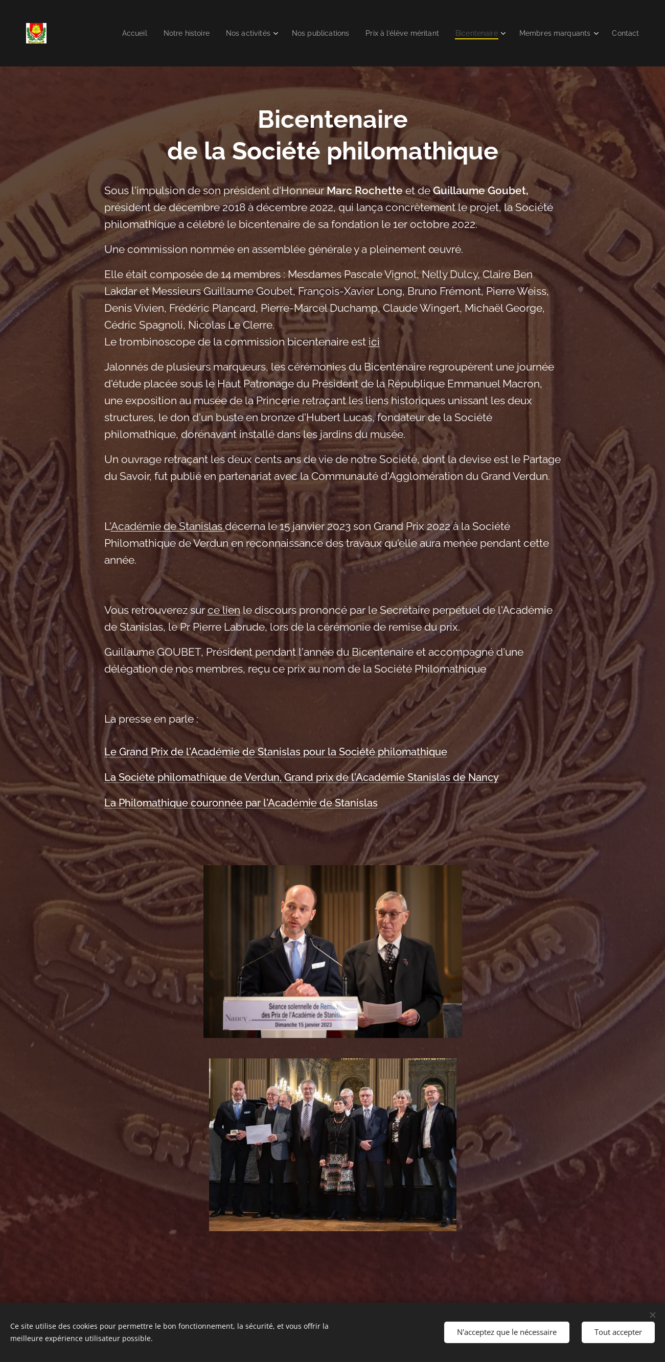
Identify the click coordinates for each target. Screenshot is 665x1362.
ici (373, 342)
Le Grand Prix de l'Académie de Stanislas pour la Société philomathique (275, 752)
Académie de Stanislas (167, 526)
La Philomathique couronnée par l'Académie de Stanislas (240, 803)
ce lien (223, 610)
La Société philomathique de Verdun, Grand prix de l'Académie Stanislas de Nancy (301, 777)
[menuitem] (109, 33)
